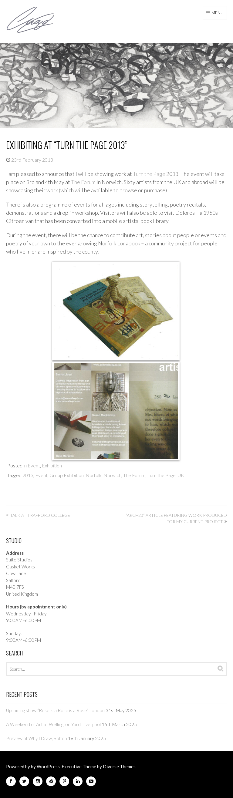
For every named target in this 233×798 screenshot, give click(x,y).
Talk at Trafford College (40, 515)
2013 (27, 475)
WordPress (48, 766)
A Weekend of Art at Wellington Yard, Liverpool (53, 724)
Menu (217, 12)
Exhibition (52, 465)
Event (34, 465)
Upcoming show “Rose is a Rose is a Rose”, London (55, 710)
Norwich (112, 475)
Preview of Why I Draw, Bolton (36, 738)
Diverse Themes (119, 766)
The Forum (83, 182)
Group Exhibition (66, 475)
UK (180, 475)
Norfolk (94, 475)
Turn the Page (149, 173)
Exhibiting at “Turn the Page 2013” (66, 145)
